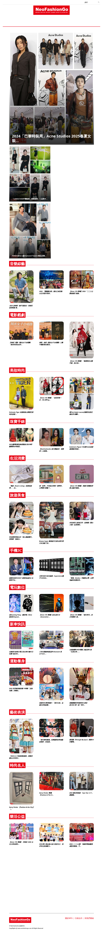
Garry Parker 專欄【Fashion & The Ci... (46, 794)
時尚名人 (6, 24)
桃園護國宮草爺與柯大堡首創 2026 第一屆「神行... (78, 704)
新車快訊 (73, 19)
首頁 (5, 19)
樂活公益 (14, 24)
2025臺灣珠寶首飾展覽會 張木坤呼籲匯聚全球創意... (20, 445)
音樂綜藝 (12, 19)
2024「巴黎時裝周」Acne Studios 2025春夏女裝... (51, 138)
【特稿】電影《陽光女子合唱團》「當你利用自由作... (20, 343)
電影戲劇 (19, 19)
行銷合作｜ (79, 918)
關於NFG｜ (69, 918)
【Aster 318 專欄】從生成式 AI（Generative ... (49, 616)
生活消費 (43, 19)
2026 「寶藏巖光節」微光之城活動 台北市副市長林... (50, 292)
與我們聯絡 (89, 918)
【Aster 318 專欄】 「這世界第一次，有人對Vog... (50, 399)
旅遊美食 (51, 19)
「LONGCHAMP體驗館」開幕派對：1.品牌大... (29, 199)
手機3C (58, 19)
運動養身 (81, 19)
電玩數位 (65, 19)
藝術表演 (89, 19)
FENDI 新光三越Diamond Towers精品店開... (29, 256)
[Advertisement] (23, 879)
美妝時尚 (27, 19)
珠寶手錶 (35, 19)
